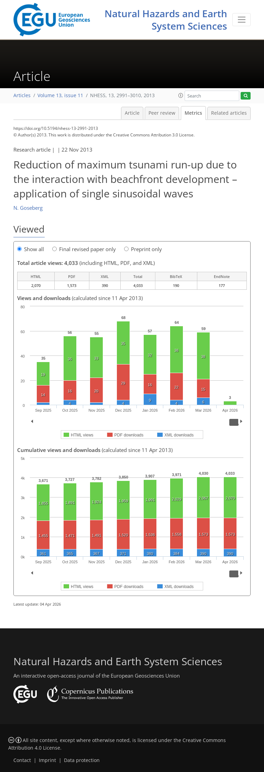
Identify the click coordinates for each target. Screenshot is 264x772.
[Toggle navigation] (241, 19)
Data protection (82, 760)
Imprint (47, 760)
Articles (22, 95)
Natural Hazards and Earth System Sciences (165, 19)
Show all (30, 249)
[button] (180, 95)
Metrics (193, 113)
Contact (22, 760)
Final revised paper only (84, 249)
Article (132, 113)
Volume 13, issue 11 (60, 95)
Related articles (229, 113)
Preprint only (143, 249)
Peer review (161, 113)
